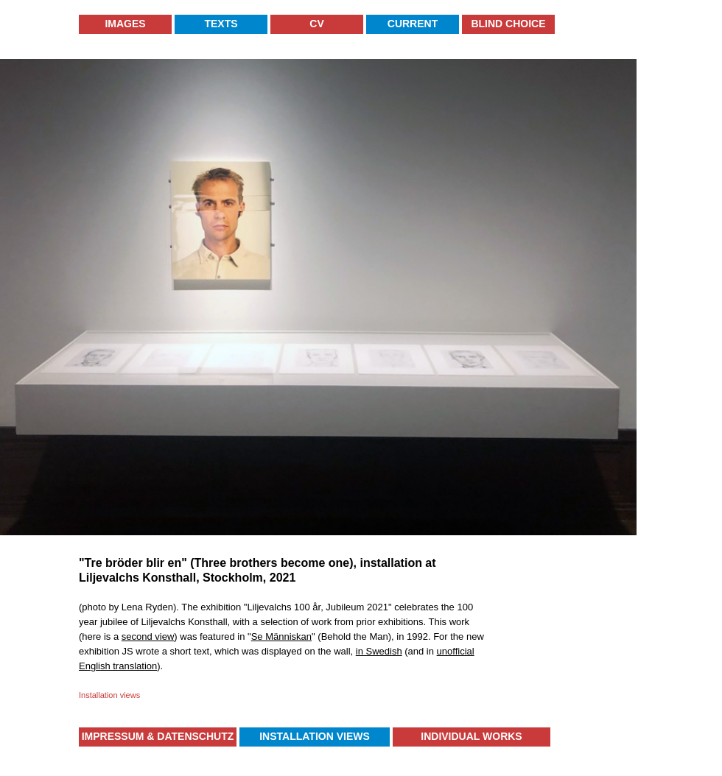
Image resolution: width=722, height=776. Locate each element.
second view (148, 636)
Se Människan (281, 636)
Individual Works (471, 736)
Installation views (109, 695)
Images (125, 23)
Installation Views (314, 736)
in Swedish (379, 651)
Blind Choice (508, 23)
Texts (220, 23)
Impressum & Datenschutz (158, 736)
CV (316, 23)
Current (413, 23)
